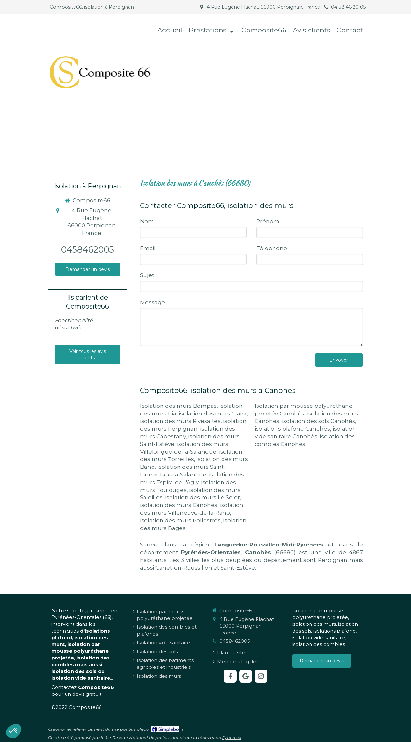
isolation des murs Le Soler (202, 497)
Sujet (147, 275)
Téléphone (271, 248)
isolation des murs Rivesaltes (180, 421)
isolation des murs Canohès (178, 505)
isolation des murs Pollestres (180, 520)
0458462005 (87, 249)
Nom (147, 221)
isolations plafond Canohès (292, 428)
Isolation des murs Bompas (178, 406)
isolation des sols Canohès (318, 421)
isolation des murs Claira (213, 413)
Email (148, 248)
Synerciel (231, 737)
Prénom (267, 221)
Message (152, 302)
